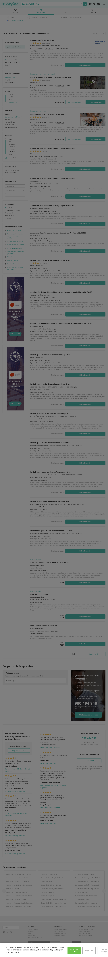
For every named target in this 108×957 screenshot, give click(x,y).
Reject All (89, 950)
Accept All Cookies (74, 950)
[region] (54, 950)
